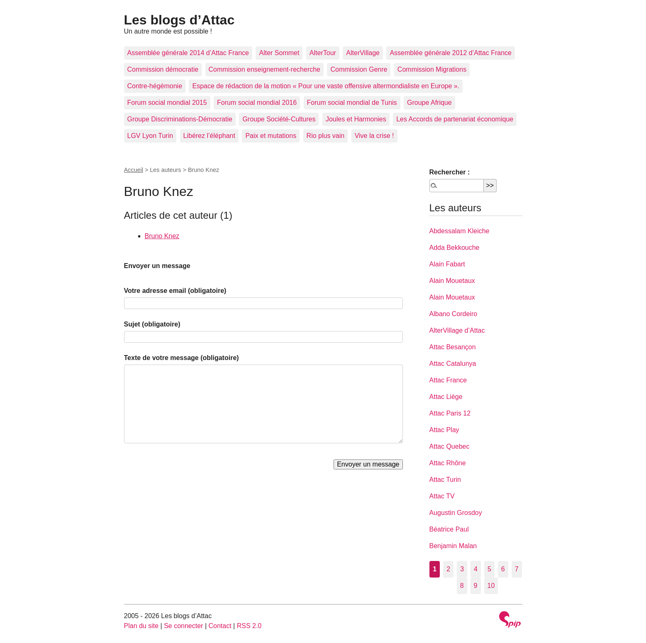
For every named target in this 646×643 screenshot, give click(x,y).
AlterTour (323, 52)
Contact (219, 625)
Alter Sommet (279, 52)
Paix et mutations (270, 135)
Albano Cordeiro (453, 313)
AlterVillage (363, 52)
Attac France (448, 380)
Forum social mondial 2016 (257, 102)
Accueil (133, 170)
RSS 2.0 (249, 625)
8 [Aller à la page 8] (462, 585)
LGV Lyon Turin (150, 135)
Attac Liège (446, 396)
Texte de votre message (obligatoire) (181, 357)
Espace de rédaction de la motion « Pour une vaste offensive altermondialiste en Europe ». (325, 85)
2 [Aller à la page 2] (448, 569)
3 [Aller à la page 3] (462, 569)
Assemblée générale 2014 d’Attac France (188, 52)
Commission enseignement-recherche (264, 69)
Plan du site (141, 625)
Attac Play (444, 429)
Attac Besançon (452, 347)
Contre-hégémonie (155, 85)
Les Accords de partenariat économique (454, 119)
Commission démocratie (163, 69)
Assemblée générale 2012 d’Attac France (451, 52)
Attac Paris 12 (450, 413)
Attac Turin (445, 479)
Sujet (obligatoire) (152, 324)
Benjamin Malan (453, 545)
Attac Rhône (447, 463)
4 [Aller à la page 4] (476, 569)
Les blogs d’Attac (179, 19)
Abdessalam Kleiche (459, 230)
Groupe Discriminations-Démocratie (179, 119)
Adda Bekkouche (454, 247)
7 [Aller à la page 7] (517, 569)
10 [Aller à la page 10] (491, 585)
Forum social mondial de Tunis (352, 102)
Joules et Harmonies (356, 119)
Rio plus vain (326, 135)
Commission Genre (358, 69)
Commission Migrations (431, 69)
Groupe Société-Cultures (278, 119)
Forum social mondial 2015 (167, 102)
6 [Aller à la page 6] (503, 569)
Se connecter (183, 625)
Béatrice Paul (449, 529)
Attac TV (442, 496)
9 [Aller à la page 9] (476, 585)
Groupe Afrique (429, 102)
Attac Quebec (449, 446)
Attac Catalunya (452, 363)
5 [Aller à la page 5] (489, 569)
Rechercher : (449, 172)
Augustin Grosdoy (455, 512)
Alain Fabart (447, 264)
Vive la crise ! (374, 135)
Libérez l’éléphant (209, 135)
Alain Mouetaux (452, 280)
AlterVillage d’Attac (457, 330)
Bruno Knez (162, 235)
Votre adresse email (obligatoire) (175, 290)
